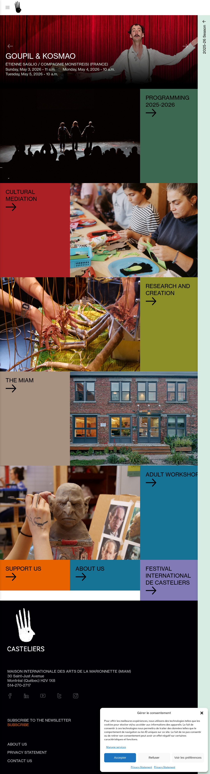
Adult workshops (174, 474)
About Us (89, 568)
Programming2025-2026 (167, 101)
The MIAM (20, 380)
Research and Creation (168, 289)
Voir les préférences (188, 757)
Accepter (120, 757)
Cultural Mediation (21, 195)
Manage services (116, 747)
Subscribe (18, 724)
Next (185, 45)
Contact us (19, 760)
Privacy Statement (141, 767)
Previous (10, 45)
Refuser (154, 757)
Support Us (23, 568)
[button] (202, 713)
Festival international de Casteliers (168, 575)
